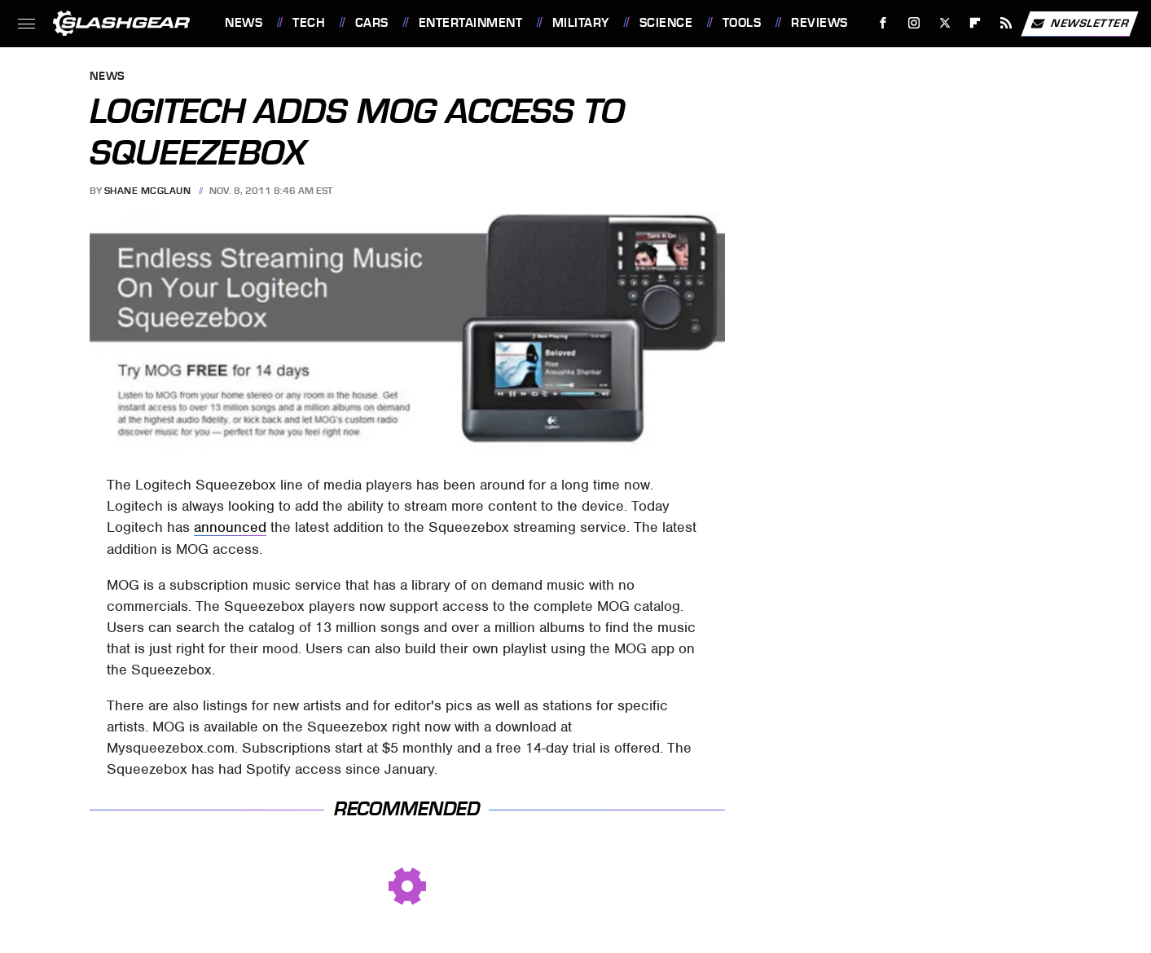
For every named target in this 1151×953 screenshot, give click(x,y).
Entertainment (471, 22)
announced (230, 527)
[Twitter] (944, 23)
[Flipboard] (975, 23)
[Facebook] (883, 23)
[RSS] (1006, 23)
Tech (308, 22)
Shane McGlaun (147, 190)
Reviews (819, 22)
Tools (742, 22)
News (243, 22)
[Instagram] (914, 23)
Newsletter (1079, 23)
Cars (372, 22)
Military (580, 22)
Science (666, 22)
